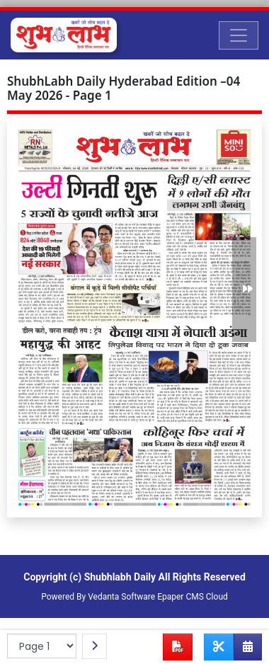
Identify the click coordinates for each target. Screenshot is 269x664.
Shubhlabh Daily (120, 577)
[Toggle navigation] (238, 35)
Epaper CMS (180, 597)
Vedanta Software (121, 597)
